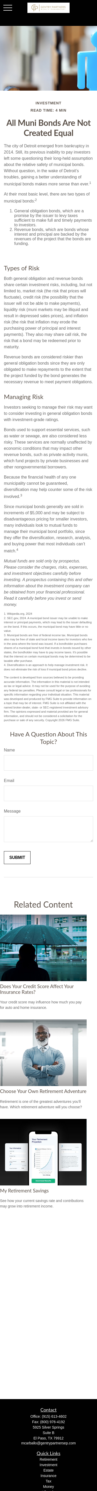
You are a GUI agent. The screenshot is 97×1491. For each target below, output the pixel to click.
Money (48, 1487)
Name (9, 750)
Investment (48, 1465)
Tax (48, 1481)
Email (9, 780)
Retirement (48, 1459)
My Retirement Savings (24, 1190)
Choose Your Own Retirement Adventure (43, 1091)
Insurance (48, 1476)
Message (12, 811)
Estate (48, 1470)
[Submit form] (17, 857)
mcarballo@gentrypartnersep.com (48, 1443)
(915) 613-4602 (54, 1416)
